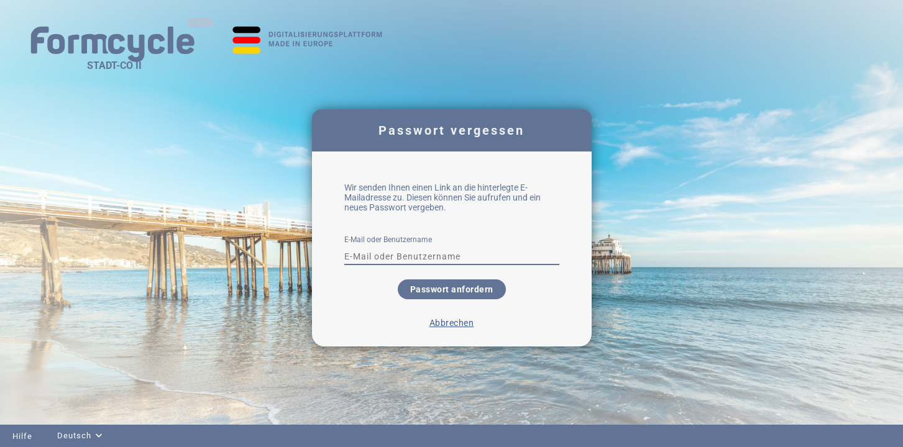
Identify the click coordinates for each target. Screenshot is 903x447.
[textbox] (451, 256)
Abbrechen (451, 323)
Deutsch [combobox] (74, 435)
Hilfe (22, 436)
